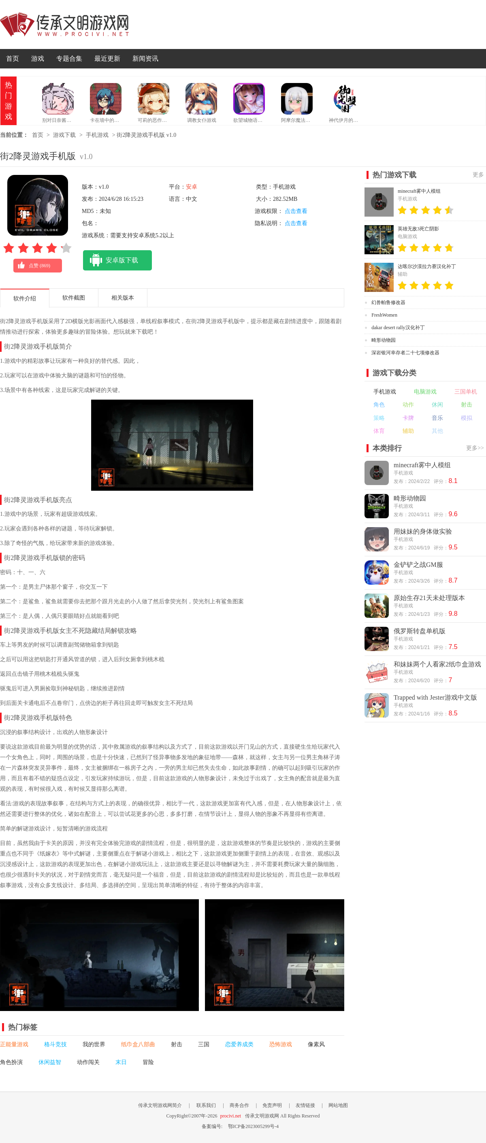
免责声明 (272, 1105)
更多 (478, 175)
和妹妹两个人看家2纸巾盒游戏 (437, 664)
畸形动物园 (383, 340)
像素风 (316, 1044)
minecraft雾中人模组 (419, 191)
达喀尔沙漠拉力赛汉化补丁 (427, 266)
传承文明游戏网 (64, 24)
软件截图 (73, 298)
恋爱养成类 (239, 1044)
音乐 (437, 418)
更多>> (475, 448)
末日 (121, 1062)
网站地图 (338, 1105)
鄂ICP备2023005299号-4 (253, 1126)
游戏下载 (64, 135)
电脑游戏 (425, 392)
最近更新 (107, 58)
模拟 (466, 418)
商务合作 (239, 1105)
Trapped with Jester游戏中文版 (435, 697)
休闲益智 (49, 1062)
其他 (437, 431)
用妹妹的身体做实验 (423, 531)
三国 (203, 1044)
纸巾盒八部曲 (138, 1044)
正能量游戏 (14, 1044)
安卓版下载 (110, 260)
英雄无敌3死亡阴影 (418, 229)
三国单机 (465, 392)
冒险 (148, 1062)
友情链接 (305, 1105)
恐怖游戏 (280, 1044)
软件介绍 (24, 299)
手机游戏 (97, 135)
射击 (176, 1044)
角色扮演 (11, 1062)
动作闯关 (88, 1062)
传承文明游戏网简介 (160, 1105)
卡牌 (408, 418)
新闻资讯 (145, 58)
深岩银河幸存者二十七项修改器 (405, 352)
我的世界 (94, 1044)
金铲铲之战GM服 (418, 564)
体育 (379, 431)
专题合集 (69, 58)
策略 (379, 418)
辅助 (408, 431)
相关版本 (122, 298)
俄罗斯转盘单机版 (420, 631)
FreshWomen (384, 315)
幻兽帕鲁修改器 (388, 302)
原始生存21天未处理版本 (429, 597)
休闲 (437, 405)
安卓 (191, 187)
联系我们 (206, 1105)
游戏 (37, 58)
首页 (12, 58)
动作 (408, 405)
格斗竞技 (55, 1044)
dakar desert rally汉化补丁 (397, 327)
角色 (379, 405)
